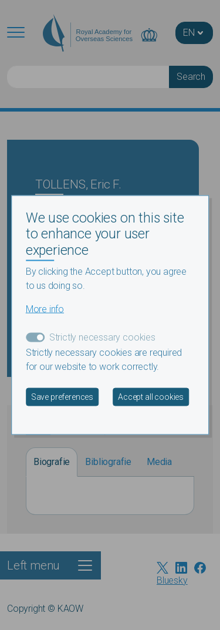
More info (45, 309)
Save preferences (62, 397)
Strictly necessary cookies (102, 337)
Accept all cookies (151, 397)
